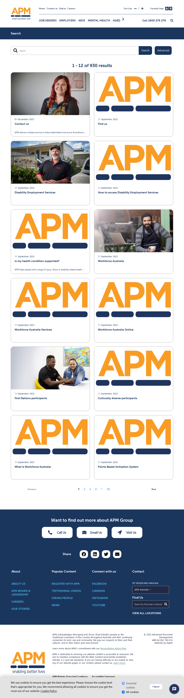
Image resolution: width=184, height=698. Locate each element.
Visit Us (127, 532)
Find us (62, 8)
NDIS (81, 20)
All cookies (132, 692)
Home (42, 8)
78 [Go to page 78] (108, 489)
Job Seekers (48, 20)
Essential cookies (131, 685)
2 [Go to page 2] (84, 489)
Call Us (57, 532)
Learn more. (119, 662)
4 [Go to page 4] (96, 489)
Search (145, 50)
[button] (171, 20)
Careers (71, 8)
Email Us (92, 532)
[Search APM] (81, 50)
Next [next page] (154, 489)
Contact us (52, 8)
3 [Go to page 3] (90, 489)
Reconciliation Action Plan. (113, 648)
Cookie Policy (49, 691)
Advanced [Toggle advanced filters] (163, 50)
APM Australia (149, 589)
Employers (67, 20)
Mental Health (99, 20)
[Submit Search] (165, 604)
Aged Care (120, 20)
